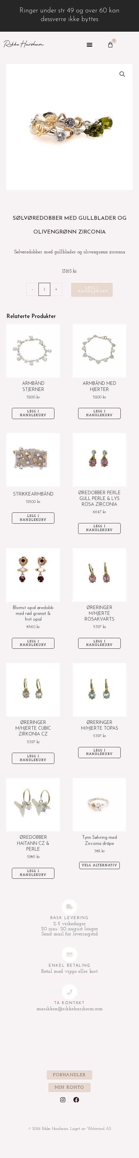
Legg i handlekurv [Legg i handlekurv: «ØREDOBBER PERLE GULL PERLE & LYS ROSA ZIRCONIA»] (99, 528)
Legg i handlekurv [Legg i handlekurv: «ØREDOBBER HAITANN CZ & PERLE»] (33, 873)
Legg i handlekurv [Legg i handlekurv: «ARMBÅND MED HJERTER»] (99, 413)
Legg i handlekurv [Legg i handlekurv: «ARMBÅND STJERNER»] (33, 413)
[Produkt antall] (44, 289)
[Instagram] (63, 1100)
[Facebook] (76, 1100)
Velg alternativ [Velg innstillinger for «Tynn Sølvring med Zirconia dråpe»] (99, 865)
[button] (89, 45)
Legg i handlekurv (93, 289)
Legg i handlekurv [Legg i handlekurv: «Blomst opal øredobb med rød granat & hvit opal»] (33, 643)
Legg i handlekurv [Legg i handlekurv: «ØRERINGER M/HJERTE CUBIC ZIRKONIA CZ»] (33, 758)
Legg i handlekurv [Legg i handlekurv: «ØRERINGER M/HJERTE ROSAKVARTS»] (99, 643)
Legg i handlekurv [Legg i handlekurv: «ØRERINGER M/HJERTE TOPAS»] (99, 752)
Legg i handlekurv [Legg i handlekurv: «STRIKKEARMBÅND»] (33, 518)
